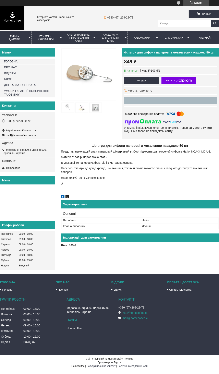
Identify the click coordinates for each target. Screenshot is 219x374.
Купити (141, 80)
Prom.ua (128, 358)
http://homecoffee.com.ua (21, 130)
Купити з (179, 80)
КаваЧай (205, 37)
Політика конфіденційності (133, 366)
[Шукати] (215, 23)
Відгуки (117, 289)
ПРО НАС (10, 67)
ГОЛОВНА (10, 61)
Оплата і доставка (180, 289)
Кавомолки (142, 37)
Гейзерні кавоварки (45, 38)
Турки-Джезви (14, 38)
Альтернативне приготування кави (78, 37)
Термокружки (173, 37)
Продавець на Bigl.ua (109, 362)
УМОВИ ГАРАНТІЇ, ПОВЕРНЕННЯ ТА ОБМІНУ (26, 92)
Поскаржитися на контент (101, 366)
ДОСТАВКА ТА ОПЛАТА (20, 85)
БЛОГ (8, 79)
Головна (7, 289)
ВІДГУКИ (10, 73)
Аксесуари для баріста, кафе (111, 37)
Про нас (63, 289)
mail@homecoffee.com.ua (21, 135)
